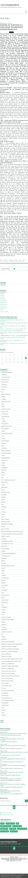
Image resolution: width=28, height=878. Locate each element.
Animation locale (5, 379)
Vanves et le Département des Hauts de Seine (11, 661)
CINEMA (3, 396)
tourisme (23, 260)
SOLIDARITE (4, 590)
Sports (2, 597)
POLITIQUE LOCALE (5, 556)
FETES (2, 475)
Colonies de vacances (6, 409)
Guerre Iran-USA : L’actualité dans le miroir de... (10, 326)
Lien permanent (4, 260)
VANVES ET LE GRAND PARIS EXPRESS (9, 666)
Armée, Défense (4, 382)
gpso (17, 823)
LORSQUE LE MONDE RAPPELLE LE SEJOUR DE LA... (13, 746)
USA (2, 634)
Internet (3, 499)
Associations (4, 384)
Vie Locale (3, 688)
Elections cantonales (5, 450)
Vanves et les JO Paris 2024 (7, 678)
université (3, 627)
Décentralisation (5, 423)
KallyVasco (20, 330)
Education (3, 443)
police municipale (5, 548)
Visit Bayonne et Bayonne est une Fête (8, 330)
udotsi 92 (3, 261)
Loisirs (2, 514)
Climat (2, 404)
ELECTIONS (4, 448)
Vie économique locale (6, 685)
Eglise (2, 445)
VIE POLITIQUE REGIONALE (7, 700)
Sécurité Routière (5, 578)
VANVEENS (3, 639)
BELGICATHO (3, 341)
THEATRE (3, 609)
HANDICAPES (4, 487)
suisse (2, 605)
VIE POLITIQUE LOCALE (6, 698)
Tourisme (16, 260)
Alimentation (4, 374)
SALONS (3, 568)
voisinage (3, 710)
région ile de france (17, 826)
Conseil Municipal (5, 416)
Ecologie (3, 438)
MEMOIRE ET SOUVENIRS (7, 524)
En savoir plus (18, 877)
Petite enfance (4, 546)
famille (2, 472)
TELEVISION (4, 607)
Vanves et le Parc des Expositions (8, 671)
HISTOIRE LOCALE (5, 492)
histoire (3, 489)
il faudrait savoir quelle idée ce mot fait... (9, 323)
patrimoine (3, 538)
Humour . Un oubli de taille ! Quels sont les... (10, 329)
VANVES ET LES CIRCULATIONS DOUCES (10, 676)
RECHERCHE (4, 558)
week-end (3, 715)
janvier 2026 (3, 300)
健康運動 (25, 335)
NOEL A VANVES (5, 529)
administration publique (6, 372)
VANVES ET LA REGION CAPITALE (9, 646)
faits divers (3, 470)
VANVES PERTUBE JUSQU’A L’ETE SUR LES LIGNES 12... (14, 752)
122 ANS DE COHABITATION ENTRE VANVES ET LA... (13, 759)
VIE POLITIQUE (4, 695)
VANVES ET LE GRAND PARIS (7, 663)
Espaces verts (4, 460)
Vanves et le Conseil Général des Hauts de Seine (11, 658)
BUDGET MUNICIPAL (6, 394)
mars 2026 (2, 297)
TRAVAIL (3, 622)
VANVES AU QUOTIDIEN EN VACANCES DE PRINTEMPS (11, 772)
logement (3, 512)
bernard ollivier (8, 261)
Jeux (2, 504)
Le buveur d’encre (4, 337)
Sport (2, 592)
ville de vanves (4, 828)
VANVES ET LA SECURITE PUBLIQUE (9, 651)
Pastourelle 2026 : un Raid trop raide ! (8, 332)
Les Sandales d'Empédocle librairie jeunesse (12, 338)
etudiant (3, 463)
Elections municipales (6, 453)
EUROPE (3, 465)
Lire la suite (2, 285)
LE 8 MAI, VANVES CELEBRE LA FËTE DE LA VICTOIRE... (12, 739)
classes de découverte (6, 401)
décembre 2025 (3, 302)
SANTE (3, 570)
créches (3, 418)
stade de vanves (13, 831)
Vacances (3, 636)
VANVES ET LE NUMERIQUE (7, 668)
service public (4, 585)
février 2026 (2, 298)
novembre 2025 (3, 304)
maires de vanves (5, 519)
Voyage (3, 712)
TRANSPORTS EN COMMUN (7, 619)
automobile (3, 387)
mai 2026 (2, 293)
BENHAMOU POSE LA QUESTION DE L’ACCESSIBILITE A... (10, 791)
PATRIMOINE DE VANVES (7, 541)
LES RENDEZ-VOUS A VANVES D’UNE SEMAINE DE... (13, 766)
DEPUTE (3, 431)
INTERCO (3, 497)
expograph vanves (10, 823)
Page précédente (5, 268)
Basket (2, 389)
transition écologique (6, 617)
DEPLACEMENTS (5, 428)
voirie (2, 707)
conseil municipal (4, 831)
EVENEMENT (4, 467)
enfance (3, 455)
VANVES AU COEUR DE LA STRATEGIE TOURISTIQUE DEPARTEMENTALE (11, 27)
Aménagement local (5, 377)
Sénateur (3, 580)
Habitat (3, 485)
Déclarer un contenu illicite (6, 859)
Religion (3, 560)
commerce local (4, 411)
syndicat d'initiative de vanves (18, 261)
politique (3, 551)
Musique (3, 526)
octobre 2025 (3, 306)
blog (20, 860)
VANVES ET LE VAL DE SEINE (7, 673)
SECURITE (3, 575)
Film (2, 477)
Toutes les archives (4, 311)
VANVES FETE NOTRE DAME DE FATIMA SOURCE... (14, 733)
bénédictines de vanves (6, 826)
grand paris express (22, 828)
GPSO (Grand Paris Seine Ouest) (8, 480)
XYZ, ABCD (23, 329)
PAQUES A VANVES (5, 536)
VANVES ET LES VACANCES (7, 680)
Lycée (2, 516)
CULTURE (3, 421)
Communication (4, 414)
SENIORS (3, 583)
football (2, 823)
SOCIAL (3, 587)
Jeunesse (3, 502)
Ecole (2, 436)
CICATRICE (2, 321)
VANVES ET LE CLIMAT (6, 656)
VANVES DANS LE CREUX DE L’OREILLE (11, 779)
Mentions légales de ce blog (14, 859)
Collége (3, 406)
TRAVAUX (3, 624)
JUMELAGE (3, 507)
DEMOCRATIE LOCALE (6, 426)
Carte (2, 721)
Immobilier (3, 494)
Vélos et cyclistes (5, 683)
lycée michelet (13, 828)
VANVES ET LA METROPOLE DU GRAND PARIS (11, 644)
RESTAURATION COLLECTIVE (8, 565)
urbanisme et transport (6, 631)
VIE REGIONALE (5, 702)
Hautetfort (16, 856)
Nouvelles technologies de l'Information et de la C (12, 531)
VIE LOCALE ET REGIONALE (7, 690)
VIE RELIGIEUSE (5, 705)
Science (3, 573)
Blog (2, 392)
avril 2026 (2, 295)
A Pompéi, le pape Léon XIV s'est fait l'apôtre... (10, 340)
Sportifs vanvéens (5, 595)
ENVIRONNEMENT (5, 458)
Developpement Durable (6, 433)
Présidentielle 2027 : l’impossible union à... (9, 343)
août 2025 (2, 309)
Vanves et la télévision (6, 654)
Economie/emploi (5, 440)
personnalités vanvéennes (7, 543)
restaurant (3, 563)
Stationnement (4, 602)
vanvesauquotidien (10, 5)
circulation (3, 399)
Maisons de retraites (5, 521)
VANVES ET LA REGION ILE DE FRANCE (10, 649)
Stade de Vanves (4, 600)
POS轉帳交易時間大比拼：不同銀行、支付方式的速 (11, 335)
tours (2, 614)
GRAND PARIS (4, 482)
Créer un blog (12, 856)
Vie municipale (4, 693)
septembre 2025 (3, 308)
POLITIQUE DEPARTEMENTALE (8, 553)
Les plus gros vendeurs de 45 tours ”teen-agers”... (11, 320)
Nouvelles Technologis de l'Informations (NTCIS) (12, 534)
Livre (2, 509)
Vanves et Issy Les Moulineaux (8, 641)
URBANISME (4, 629)
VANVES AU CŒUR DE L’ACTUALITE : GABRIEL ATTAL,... (12, 784)
